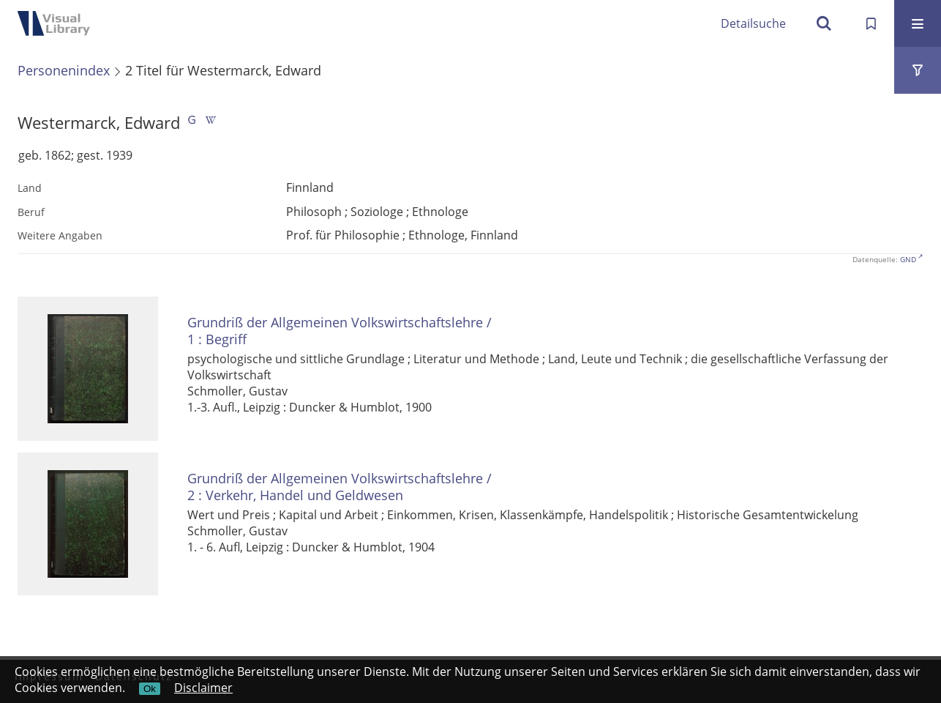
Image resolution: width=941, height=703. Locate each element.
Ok (149, 688)
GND (908, 259)
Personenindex (64, 70)
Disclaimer (203, 688)
